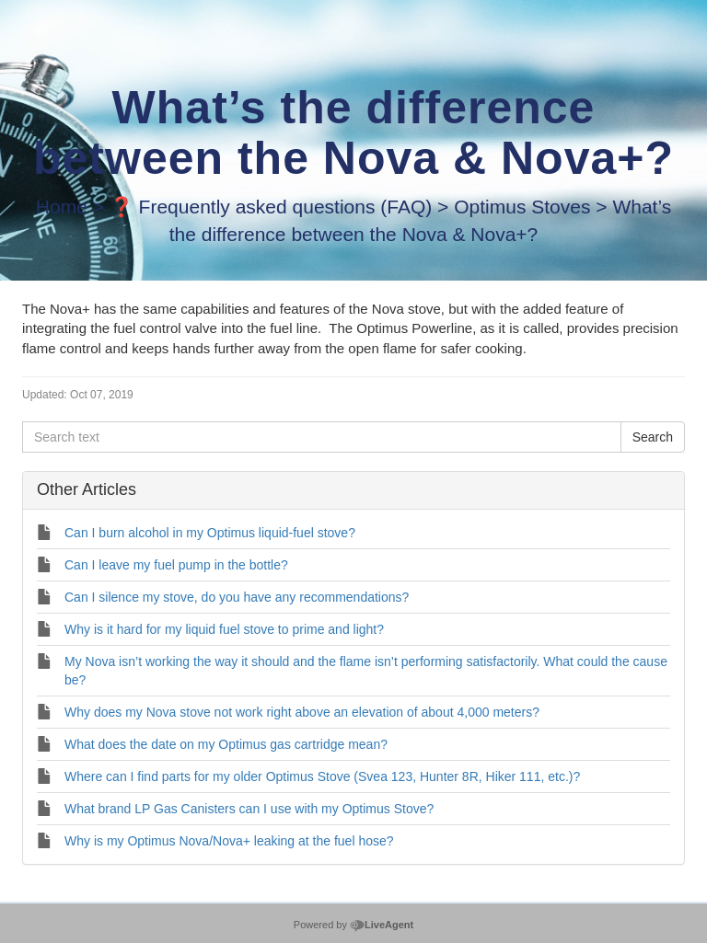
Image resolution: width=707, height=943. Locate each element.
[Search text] (321, 437)
